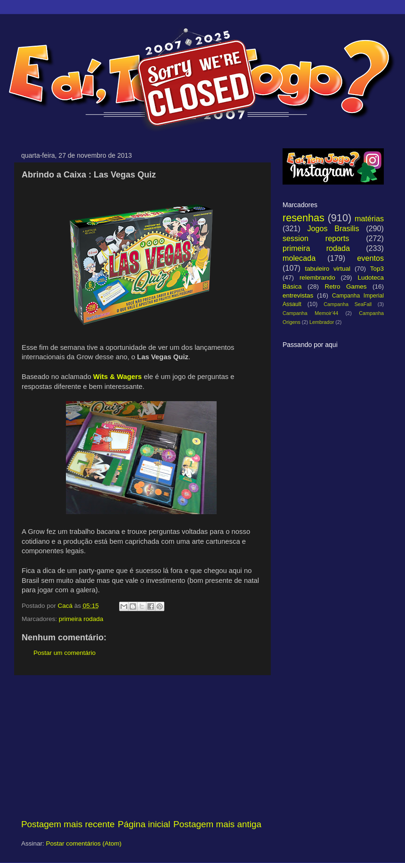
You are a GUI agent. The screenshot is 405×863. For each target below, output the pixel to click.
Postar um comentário (64, 652)
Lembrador (321, 322)
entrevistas (298, 295)
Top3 (377, 268)
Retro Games (345, 286)
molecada (299, 258)
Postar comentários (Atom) (84, 843)
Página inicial (144, 824)
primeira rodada (81, 618)
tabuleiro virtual (327, 268)
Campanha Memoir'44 (310, 313)
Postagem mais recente (67, 824)
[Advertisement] (141, 747)
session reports (316, 238)
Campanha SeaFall (348, 304)
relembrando (317, 277)
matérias (369, 218)
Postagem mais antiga (217, 824)
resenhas (303, 218)
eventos (370, 258)
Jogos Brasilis (333, 228)
